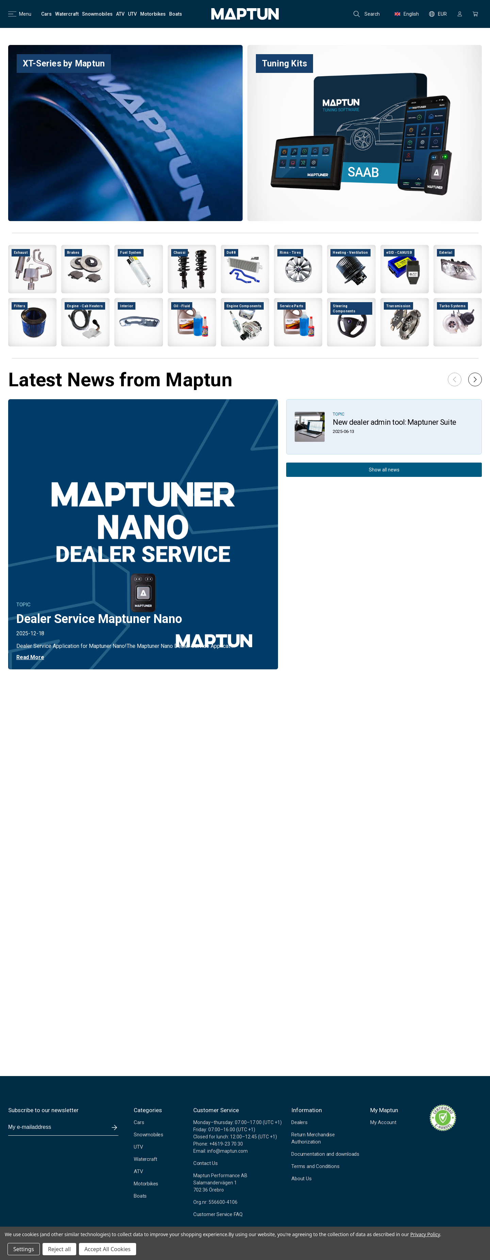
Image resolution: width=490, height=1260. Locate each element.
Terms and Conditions (315, 1166)
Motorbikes (146, 1184)
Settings (23, 1249)
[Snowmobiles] (97, 14)
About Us (301, 1179)
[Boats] (175, 14)
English (407, 14)
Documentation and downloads (325, 1154)
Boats (140, 1196)
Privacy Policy (425, 1234)
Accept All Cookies (107, 1249)
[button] (475, 379)
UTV (138, 1147)
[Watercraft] (67, 14)
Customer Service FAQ (218, 1214)
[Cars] (46, 14)
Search (367, 14)
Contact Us (205, 1163)
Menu (19, 14)
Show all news (384, 469)
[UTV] (132, 14)
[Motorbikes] (153, 14)
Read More (30, 657)
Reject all (59, 1249)
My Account (383, 1122)
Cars (139, 1122)
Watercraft (145, 1159)
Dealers (299, 1122)
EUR (438, 14)
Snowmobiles (148, 1135)
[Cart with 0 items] (475, 14)
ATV (138, 1171)
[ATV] (120, 14)
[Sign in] (460, 14)
